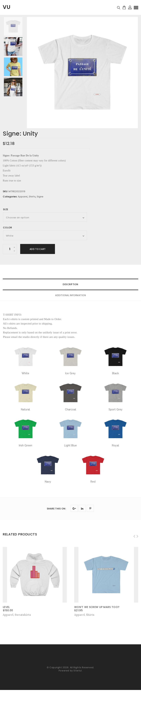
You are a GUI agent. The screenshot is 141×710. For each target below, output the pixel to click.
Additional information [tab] (70, 295)
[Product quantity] (10, 249)
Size (5, 209)
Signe (40, 196)
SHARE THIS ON (56, 508)
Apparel (23, 196)
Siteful (77, 670)
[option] (82, 72)
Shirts (32, 196)
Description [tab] (70, 284)
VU (7, 7)
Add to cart (38, 249)
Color (7, 227)
